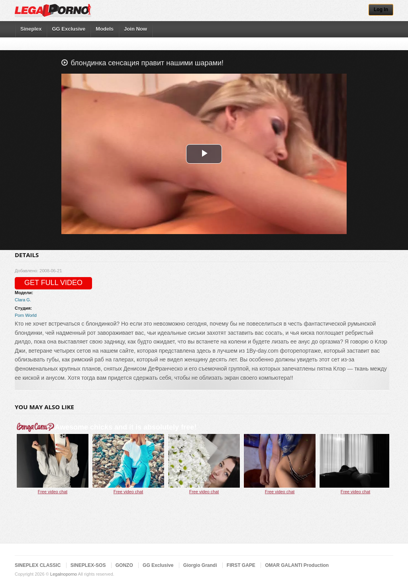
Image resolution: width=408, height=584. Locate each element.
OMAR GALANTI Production (297, 565)
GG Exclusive (68, 29)
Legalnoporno (63, 574)
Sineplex (30, 29)
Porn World (26, 315)
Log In (381, 9)
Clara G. (23, 299)
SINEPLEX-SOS (88, 565)
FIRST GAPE (241, 565)
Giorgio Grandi (200, 565)
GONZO (124, 565)
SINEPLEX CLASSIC (38, 565)
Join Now (135, 29)
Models (105, 29)
